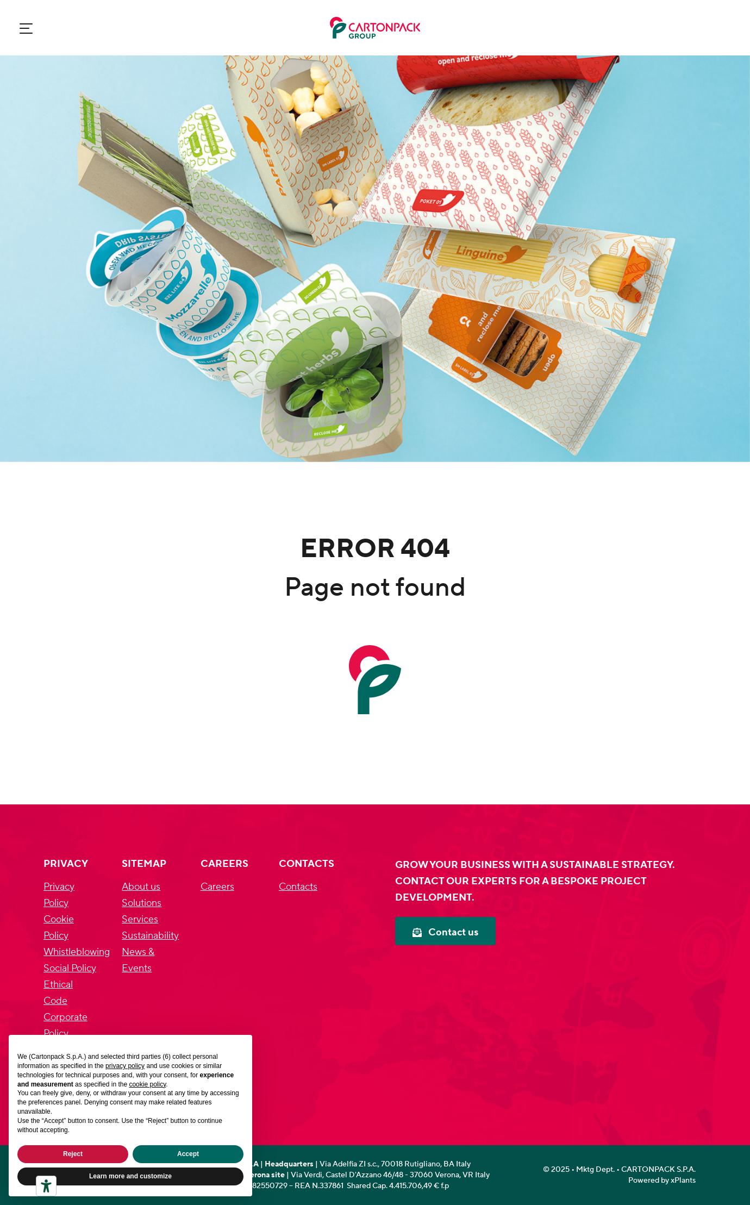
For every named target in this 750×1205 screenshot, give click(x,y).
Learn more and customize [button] (130, 1176)
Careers (217, 887)
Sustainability (150, 935)
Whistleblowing (76, 952)
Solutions (141, 903)
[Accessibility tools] (46, 1186)
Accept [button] (188, 1154)
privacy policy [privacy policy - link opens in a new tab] (125, 1066)
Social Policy (69, 968)
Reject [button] (73, 1154)
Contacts (298, 887)
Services (140, 919)
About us (141, 887)
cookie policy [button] (147, 1084)
